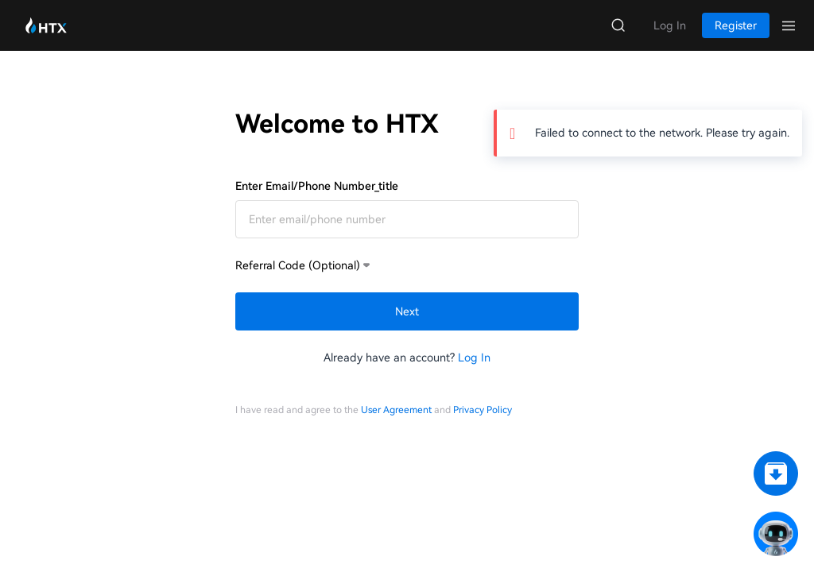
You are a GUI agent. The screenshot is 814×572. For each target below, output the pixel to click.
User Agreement (396, 409)
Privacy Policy (482, 409)
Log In (474, 357)
